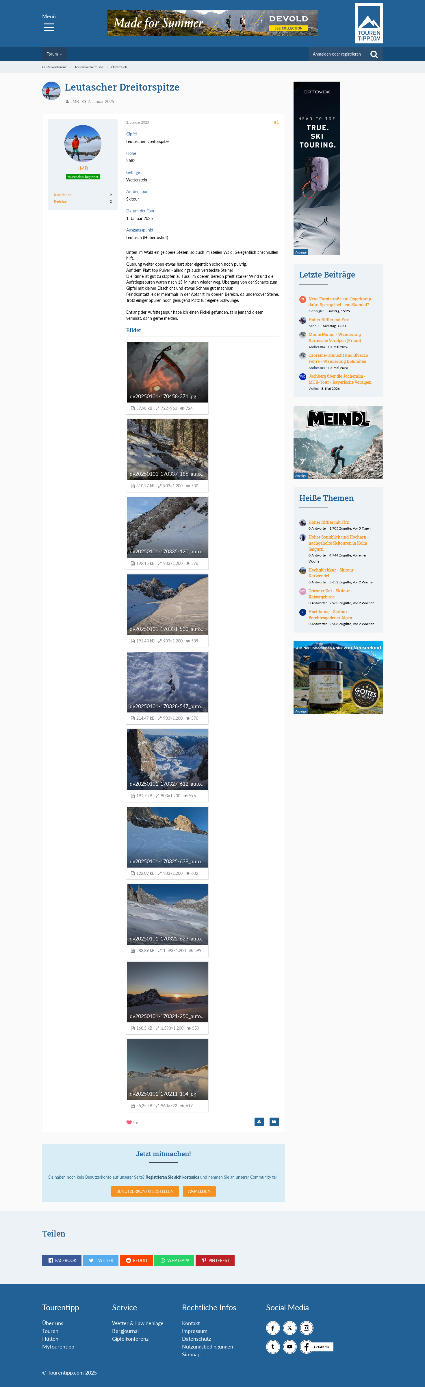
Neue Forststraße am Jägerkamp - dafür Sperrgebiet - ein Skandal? (341, 302)
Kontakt (191, 1323)
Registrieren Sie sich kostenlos (172, 1177)
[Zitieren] (274, 1122)
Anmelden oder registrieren (337, 54)
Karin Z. (314, 326)
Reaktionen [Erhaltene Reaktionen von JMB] (62, 194)
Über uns (52, 1323)
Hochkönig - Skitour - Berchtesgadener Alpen (330, 614)
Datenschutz (196, 1338)
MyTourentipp (58, 1346)
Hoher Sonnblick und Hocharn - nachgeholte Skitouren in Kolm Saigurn (339, 543)
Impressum (194, 1331)
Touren (50, 1331)
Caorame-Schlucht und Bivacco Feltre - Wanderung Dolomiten (338, 358)
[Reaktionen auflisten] (132, 1121)
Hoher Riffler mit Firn (329, 319)
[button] (61, 1260)
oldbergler (316, 311)
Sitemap (191, 1354)
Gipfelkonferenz (130, 1338)
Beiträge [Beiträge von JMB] (60, 201)
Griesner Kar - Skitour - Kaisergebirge (330, 594)
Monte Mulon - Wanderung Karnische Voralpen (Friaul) (335, 337)
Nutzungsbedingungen (207, 1346)
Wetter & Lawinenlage (138, 1323)
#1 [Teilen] (276, 122)
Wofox (314, 388)
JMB (75, 101)
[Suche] (374, 54)
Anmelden (199, 1191)
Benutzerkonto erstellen (145, 1191)
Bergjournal (125, 1331)
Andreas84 (317, 347)
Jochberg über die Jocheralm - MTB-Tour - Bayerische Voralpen (340, 379)
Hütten (50, 1338)
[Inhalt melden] (259, 1122)
